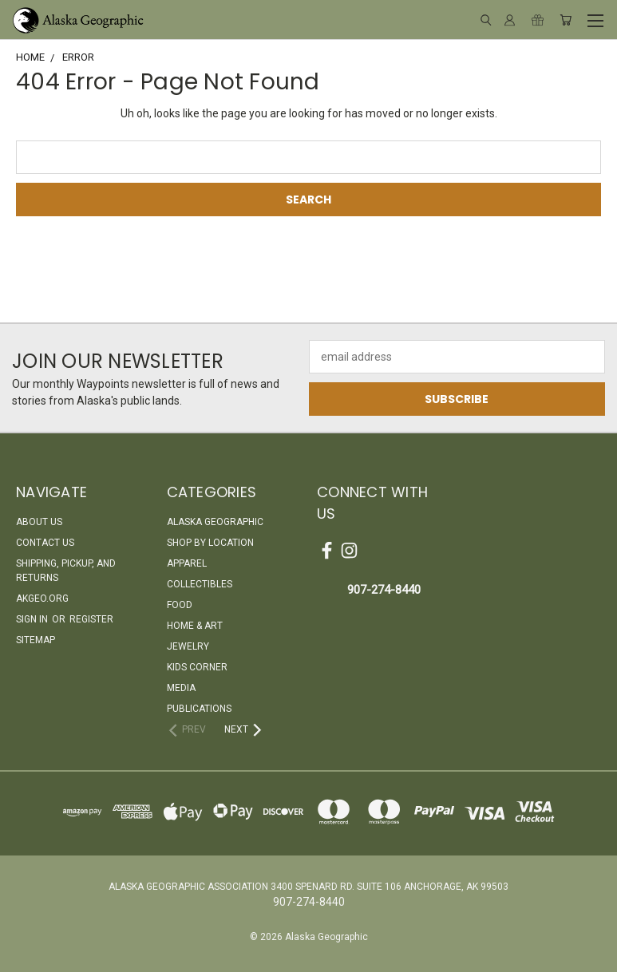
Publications (199, 708)
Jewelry (188, 646)
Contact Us (45, 542)
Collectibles (199, 584)
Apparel (187, 563)
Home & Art (195, 625)
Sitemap (35, 640)
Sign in (33, 619)
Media (181, 687)
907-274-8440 (384, 590)
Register (91, 619)
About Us (39, 521)
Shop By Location (210, 542)
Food (179, 604)
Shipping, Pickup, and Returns (66, 570)
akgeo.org (42, 598)
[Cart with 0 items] (565, 20)
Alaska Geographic (215, 521)
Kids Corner (197, 667)
